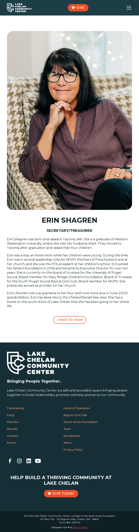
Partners (13, 422)
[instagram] (19, 461)
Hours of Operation (76, 408)
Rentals (12, 429)
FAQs (10, 415)
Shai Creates (80, 527)
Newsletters (71, 436)
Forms (11, 442)
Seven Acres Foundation (80, 422)
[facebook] (10, 461)
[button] (128, 7)
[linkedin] (29, 461)
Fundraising (15, 408)
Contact (12, 436)
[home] (19, 7)
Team (67, 429)
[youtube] (38, 461)
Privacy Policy (73, 449)
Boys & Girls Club (75, 415)
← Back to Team (70, 320)
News (67, 442)
